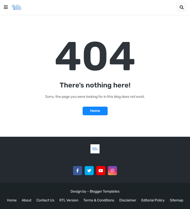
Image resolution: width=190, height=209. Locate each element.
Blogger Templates (105, 191)
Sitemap (176, 200)
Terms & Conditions (98, 200)
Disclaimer (127, 200)
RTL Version (68, 200)
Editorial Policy (153, 200)
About (26, 200)
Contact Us (45, 200)
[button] (6, 7)
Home (95, 111)
